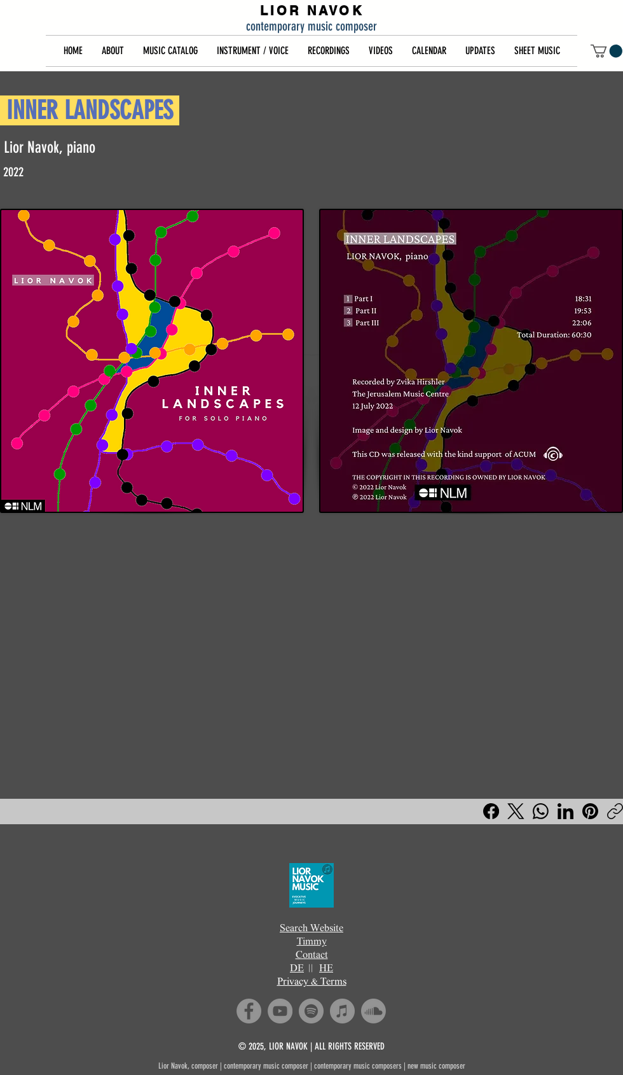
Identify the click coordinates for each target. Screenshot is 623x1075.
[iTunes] (342, 1011)
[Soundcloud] (373, 1011)
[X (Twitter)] (516, 811)
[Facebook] (491, 811)
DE (297, 969)
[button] (113, 51)
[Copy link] (615, 811)
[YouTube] (280, 1011)
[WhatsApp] (541, 811)
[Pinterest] (590, 811)
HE (326, 969)
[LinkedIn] (565, 811)
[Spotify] (311, 1011)
